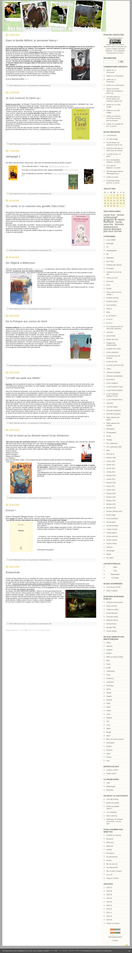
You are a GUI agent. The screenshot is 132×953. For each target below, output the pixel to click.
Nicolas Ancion (111, 624)
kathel (108, 707)
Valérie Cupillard (112, 591)
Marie (108, 736)
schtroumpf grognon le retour (114, 218)
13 (37, 630)
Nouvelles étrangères (113, 410)
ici (42, 471)
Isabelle (109, 696)
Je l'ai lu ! (109, 319)
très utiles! (109, 558)
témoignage (110, 551)
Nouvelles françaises (113, 414)
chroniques (110, 268)
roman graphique (112, 518)
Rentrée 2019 (111, 493)
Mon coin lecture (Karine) (115, 739)
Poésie (108, 436)
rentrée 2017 (110, 486)
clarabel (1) (110, 678)
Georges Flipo (111, 627)
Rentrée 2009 (111, 458)
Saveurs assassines (71, 170)
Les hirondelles (111, 812)
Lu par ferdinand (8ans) (114, 390)
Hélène (108, 693)
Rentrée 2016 (111, 483)
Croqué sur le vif (112, 278)
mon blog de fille (112, 867)
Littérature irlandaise (113, 372)
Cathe (108, 664)
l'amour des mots (112, 339)
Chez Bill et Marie (112, 799)
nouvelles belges (112, 407)
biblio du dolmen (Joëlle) (114, 657)
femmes (119, 224)
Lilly (107, 721)
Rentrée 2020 (111, 497)
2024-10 (109, 916)
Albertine (109, 646)
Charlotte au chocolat (113, 835)
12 (34, 630)
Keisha (108, 711)
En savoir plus (106, 951)
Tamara (109, 757)
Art (107, 247)
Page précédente (11, 630)
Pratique (109, 440)
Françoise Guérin (112, 617)
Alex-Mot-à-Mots (112, 97)
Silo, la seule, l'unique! (114, 871)
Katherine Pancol (112, 620)
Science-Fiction (111, 543)
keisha (108, 85)
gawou (108, 689)
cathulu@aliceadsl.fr (115, 937)
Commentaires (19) (45, 623)
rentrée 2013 (110, 472)
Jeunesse (109, 332)
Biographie (110, 258)
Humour (109, 309)
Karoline (109, 700)
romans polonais (112, 536)
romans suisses (111, 540)
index (108, 312)
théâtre (108, 554)
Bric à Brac (110, 261)
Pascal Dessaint (111, 613)
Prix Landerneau (112, 443)
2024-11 (109, 912)
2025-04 (109, 898)
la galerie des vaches (113, 349)
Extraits (109, 289)
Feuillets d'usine (111, 301)
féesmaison (110, 853)
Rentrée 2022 (111, 504)
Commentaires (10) (45, 193)
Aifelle (108, 76)
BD (107, 254)
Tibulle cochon (111, 774)
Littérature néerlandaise (114, 376)
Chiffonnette (110, 671)
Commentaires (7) (44, 423)
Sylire (108, 754)
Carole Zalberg (111, 631)
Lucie (108, 725)
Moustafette (110, 743)
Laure (108, 714)
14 (39, 630)
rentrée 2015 (110, 479)
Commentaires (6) (44, 85)
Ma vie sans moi (112, 864)
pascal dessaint (112, 229)
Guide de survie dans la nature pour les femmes (113, 118)
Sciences (109, 547)
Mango (108, 732)
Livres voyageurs (112, 383)
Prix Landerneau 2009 (114, 447)
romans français (111, 529)
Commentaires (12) (45, 250)
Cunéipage (115, 578)
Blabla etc (109, 846)
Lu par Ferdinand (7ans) (114, 387)
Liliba (108, 783)
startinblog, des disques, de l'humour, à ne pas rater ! (114, 821)
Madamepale (115, 574)
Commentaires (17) (45, 560)
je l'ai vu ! (109, 323)
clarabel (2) (110, 682)
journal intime (111, 336)
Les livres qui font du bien (115, 365)
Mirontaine (110, 790)
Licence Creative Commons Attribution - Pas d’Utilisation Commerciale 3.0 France (115, 51)
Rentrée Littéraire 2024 (114, 511)
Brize (108, 660)
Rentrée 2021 (111, 500)
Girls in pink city (111, 816)
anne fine (108, 224)
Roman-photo (111, 522)
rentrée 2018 (110, 490)
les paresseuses (112, 857)
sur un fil (109, 875)
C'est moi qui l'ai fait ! (113, 587)
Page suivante (45, 630)
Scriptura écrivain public (114, 602)
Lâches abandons (112, 352)
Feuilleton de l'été (112, 298)
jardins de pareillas (112, 803)
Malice (108, 728)
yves (108, 761)
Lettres (108, 369)
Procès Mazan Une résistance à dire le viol (114, 91)
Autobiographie (111, 251)
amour (120, 214)
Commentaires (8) (44, 144)
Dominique (110, 686)
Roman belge (111, 515)
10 (117, 198)
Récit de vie (110, 454)
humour (109, 221)
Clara (108, 675)
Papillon (109, 746)
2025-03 (109, 902)
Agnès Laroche (111, 606)
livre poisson (110, 379)
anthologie (109, 243)
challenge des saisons (114, 265)
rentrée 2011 (110, 465)
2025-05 (109, 895)
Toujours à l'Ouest (112, 878)
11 (32, 630)
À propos (115, 940)
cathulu (108, 70)
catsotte (109, 849)
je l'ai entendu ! (111, 316)
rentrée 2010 (110, 461)
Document (109, 281)
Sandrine (109, 750)
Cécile (108, 668)
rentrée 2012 (110, 468)
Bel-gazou (109, 839)
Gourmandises (111, 305)
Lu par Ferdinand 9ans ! (114, 400)
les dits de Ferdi (111, 362)
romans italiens (111, 533)
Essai (108, 285)
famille (119, 222)
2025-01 (109, 909)
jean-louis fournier (113, 231)
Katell (108, 703)
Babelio (109, 653)
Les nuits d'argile (112, 139)
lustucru (109, 860)
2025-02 (109, 905)
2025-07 (109, 887)
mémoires (109, 403)
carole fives (109, 215)
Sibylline (109, 718)
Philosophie (110, 429)
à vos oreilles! (111, 240)
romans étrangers (112, 526)
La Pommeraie (119, 76)
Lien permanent (33, 85)
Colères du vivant (112, 177)
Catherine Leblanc (112, 609)
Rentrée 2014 (111, 475)
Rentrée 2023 (111, 508)
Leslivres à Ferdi (112, 770)
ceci (26, 79)
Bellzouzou (110, 842)
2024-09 (109, 920)
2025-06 (109, 891)
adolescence (111, 227)
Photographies (111, 432)
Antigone (109, 650)
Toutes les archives (112, 923)
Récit (108, 450)
